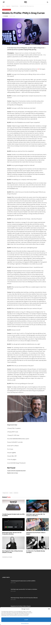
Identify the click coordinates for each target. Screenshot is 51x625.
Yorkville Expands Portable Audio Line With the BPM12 (13, 514)
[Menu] (4, 2)
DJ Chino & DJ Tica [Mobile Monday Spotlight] (35, 551)
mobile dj (16, 492)
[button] (49, 609)
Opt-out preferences (25, 623)
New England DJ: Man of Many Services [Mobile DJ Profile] (12, 551)
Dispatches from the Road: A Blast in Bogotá (35, 533)
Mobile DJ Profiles (6, 9)
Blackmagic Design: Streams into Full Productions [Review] (11, 533)
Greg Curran (5, 492)
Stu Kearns (5, 16)
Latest (11, 492)
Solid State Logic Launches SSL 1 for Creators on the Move (35, 514)
